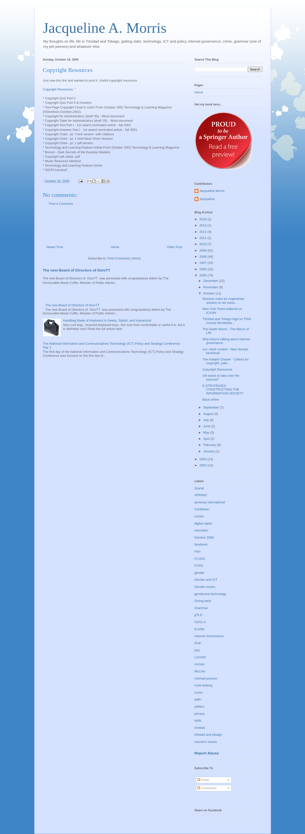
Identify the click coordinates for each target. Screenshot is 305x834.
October (209, 293)
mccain (200, 664)
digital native (203, 523)
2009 (203, 250)
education (201, 530)
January (209, 451)
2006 (203, 269)
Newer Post (55, 247)
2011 (203, 238)
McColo (200, 671)
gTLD (198, 615)
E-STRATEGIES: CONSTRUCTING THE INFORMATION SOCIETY (222, 389)
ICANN (199, 629)
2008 (203, 256)
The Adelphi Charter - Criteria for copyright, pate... (225, 361)
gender (199, 573)
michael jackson (206, 678)
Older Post (174, 247)
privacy (200, 713)
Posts (203, 780)
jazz (197, 650)
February (210, 445)
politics (199, 706)
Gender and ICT (206, 579)
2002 (203, 465)
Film (198, 551)
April (207, 439)
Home (115, 247)
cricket (199, 516)
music (199, 692)
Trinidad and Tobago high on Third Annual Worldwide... (226, 321)
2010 (203, 244)
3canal (199, 488)
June (207, 426)
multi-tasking (204, 685)
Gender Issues (205, 587)
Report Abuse (207, 753)
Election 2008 (204, 537)
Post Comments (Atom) (124, 258)
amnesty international (210, 502)
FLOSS (200, 559)
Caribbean (202, 509)
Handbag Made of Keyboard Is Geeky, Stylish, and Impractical (107, 320)
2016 (203, 219)
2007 (203, 263)
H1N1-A (200, 622)
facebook (201, 544)
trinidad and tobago (208, 734)
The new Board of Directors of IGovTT (76, 270)
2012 (203, 232)
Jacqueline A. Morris (105, 28)
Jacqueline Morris (212, 191)
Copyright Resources (58, 89)
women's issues (206, 742)
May (206, 432)
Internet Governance (209, 636)
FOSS (199, 565)
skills (198, 720)
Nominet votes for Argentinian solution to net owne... (223, 301)
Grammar (201, 608)
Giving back (203, 601)
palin (198, 699)
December (211, 281)
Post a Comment (61, 203)
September (211, 407)
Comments (206, 788)
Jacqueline (207, 199)
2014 (203, 225)
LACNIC (200, 657)
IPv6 (198, 643)
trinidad (200, 728)
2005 (203, 275)
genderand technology (210, 594)
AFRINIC (201, 495)
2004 (203, 459)
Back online (210, 399)
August (208, 414)
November (211, 287)
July (206, 420)
